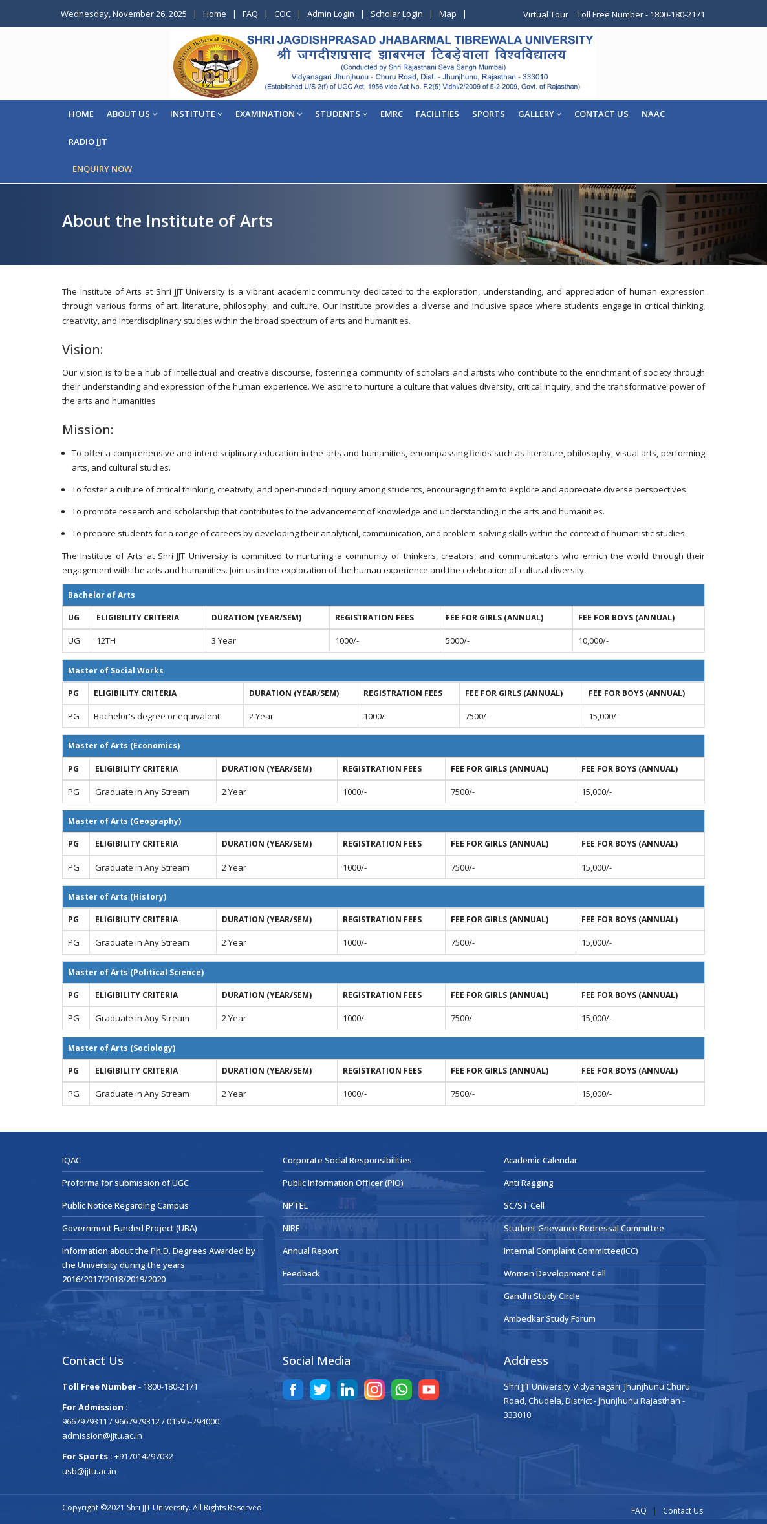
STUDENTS (341, 114)
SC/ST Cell (524, 1205)
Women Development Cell (555, 1273)
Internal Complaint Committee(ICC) (571, 1250)
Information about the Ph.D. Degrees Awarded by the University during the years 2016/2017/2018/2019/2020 (158, 1265)
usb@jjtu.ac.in (89, 1471)
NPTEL (295, 1205)
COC (282, 13)
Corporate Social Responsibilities (347, 1160)
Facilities (437, 114)
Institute (196, 114)
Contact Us (683, 1510)
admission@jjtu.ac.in (102, 1435)
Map (448, 13)
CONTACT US (601, 114)
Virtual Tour (546, 14)
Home (214, 13)
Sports (488, 114)
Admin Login (330, 13)
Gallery (539, 114)
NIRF (291, 1228)
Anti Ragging (529, 1183)
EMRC (391, 114)
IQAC (71, 1160)
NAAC (653, 114)
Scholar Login (397, 13)
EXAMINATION (268, 114)
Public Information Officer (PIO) (343, 1183)
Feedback (301, 1273)
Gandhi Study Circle (542, 1296)
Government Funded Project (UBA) (129, 1228)
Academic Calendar (541, 1160)
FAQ (250, 13)
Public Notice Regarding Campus (125, 1205)
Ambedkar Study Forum (550, 1318)
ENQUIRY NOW (102, 169)
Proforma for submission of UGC (125, 1183)
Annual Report (311, 1250)
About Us (132, 114)
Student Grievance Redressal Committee (584, 1228)
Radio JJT (88, 141)
